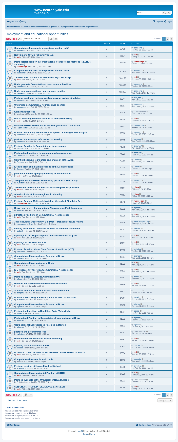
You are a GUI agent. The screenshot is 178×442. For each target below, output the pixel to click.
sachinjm (137, 359)
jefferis (19, 279)
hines (19, 190)
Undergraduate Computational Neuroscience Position (42, 84)
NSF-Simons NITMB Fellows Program (34, 55)
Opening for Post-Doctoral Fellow (32, 345)
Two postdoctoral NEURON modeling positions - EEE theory (45, 180)
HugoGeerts (22, 128)
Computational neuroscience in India (33, 359)
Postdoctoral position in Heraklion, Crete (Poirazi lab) (42, 311)
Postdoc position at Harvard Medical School (37, 366)
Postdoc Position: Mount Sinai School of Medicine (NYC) (44, 249)
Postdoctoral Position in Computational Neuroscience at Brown (47, 318)
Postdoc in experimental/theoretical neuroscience (40, 283)
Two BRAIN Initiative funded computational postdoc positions (46, 187)
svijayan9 (21, 148)
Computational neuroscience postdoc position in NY (41, 48)
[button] (171, 39)
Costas (20, 162)
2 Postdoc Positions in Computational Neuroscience (41, 215)
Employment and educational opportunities (36, 34)
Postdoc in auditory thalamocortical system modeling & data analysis (50, 132)
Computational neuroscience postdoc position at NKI (42, 70)
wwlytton (20, 100)
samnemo (21, 50)
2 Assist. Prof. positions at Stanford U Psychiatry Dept (42, 77)
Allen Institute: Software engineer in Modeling (38, 194)
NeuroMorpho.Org (24, 224)
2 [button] (167, 38)
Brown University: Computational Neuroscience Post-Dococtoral (48, 208)
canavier (20, 142)
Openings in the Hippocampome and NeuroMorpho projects (45, 235)
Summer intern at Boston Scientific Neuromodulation (42, 290)
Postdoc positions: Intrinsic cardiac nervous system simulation (47, 98)
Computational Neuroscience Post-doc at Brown (39, 256)
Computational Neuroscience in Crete (34, 263)
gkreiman (20, 368)
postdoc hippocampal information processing (38, 139)
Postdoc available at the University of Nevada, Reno (41, 380)
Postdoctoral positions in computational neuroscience (43, 153)
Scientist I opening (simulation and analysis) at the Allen (44, 160)
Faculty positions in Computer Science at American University (47, 228)
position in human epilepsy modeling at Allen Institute (42, 173)
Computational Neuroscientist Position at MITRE (39, 373)
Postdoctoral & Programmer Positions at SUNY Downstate (45, 297)
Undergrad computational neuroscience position (39, 91)
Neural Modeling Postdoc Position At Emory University (43, 118)
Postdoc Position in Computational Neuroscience (40, 146)
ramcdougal (22, 67)
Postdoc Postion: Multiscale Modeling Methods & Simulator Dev (48, 201)
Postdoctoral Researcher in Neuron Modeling (38, 338)
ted (18, 57)
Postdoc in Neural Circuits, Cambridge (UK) (37, 276)
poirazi (19, 313)
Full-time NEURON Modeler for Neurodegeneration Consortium (47, 125)
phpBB (80, 431)
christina (20, 252)
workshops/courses (24, 111)
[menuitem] (22, 22)
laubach (20, 231)
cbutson (20, 348)
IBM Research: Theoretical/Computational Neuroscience (43, 270)
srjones (20, 210)
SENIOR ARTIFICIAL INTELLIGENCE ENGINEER (39, 386)
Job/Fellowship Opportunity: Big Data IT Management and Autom (48, 221)
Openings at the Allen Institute (30, 242)
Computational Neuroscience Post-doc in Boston (40, 325)
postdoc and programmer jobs (30, 331)
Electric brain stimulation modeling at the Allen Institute (43, 166)
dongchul (20, 293)
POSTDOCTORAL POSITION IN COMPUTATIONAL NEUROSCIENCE (49, 352)
